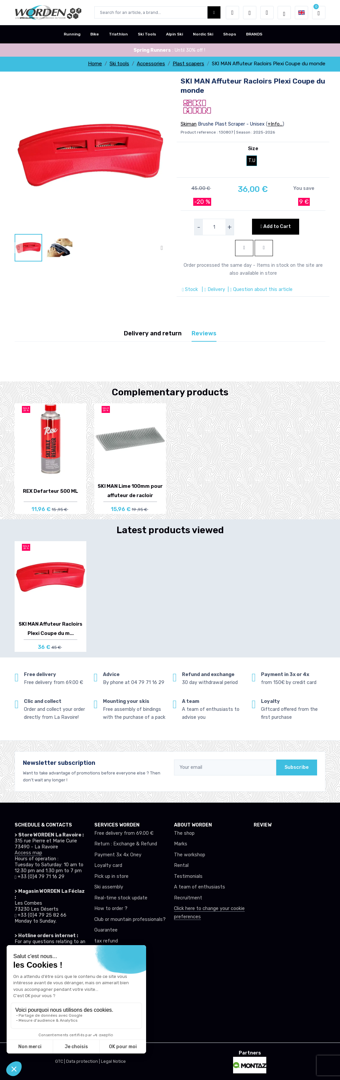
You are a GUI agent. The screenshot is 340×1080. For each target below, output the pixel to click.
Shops (229, 34)
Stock (191, 289)
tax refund (106, 941)
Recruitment (188, 898)
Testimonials (188, 876)
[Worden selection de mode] (284, 12)
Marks (180, 844)
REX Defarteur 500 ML (50, 491)
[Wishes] (249, 12)
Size (253, 148)
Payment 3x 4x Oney (117, 855)
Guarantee (106, 930)
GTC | (60, 1061)
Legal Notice (113, 1061)
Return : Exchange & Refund (125, 844)
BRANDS (254, 34)
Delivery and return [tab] (153, 333)
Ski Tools (147, 34)
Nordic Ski (203, 34)
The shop (184, 833)
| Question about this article (259, 289)
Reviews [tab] (204, 333)
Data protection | (83, 1061)
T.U (251, 160)
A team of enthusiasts (199, 887)
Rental (181, 865)
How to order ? (111, 908)
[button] (232, 12)
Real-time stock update (120, 898)
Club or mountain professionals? (130, 919)
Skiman (189, 124)
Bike (94, 34)
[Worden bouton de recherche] (214, 12)
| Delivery (213, 289)
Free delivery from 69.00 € (123, 833)
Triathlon (118, 34)
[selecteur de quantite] (214, 227)
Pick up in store (111, 876)
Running (72, 34)
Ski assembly (108, 887)
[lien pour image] (90, 154)
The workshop (189, 855)
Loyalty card (108, 865)
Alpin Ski (174, 34)
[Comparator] (267, 12)
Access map (28, 853)
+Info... (275, 124)
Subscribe (297, 767)
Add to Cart (275, 226)
